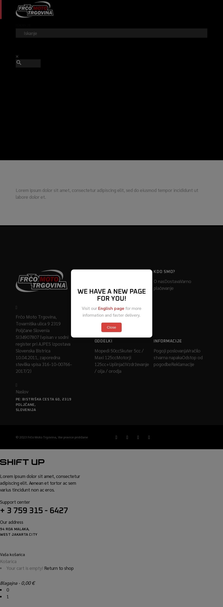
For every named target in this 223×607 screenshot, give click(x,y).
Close (111, 327)
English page (111, 308)
